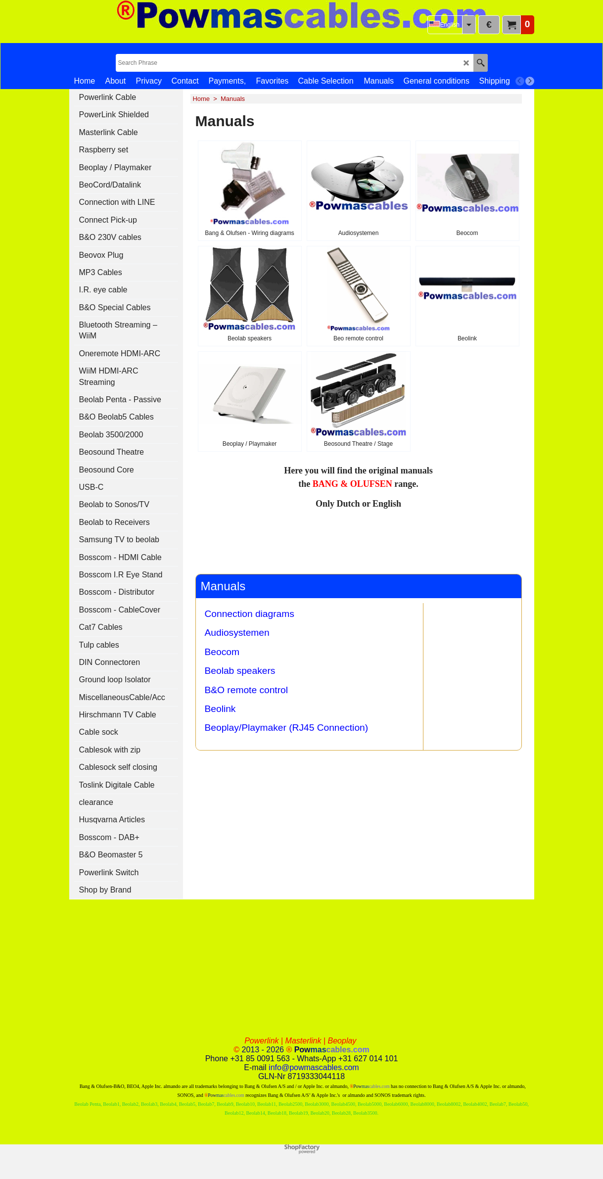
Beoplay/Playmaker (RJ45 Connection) (287, 727)
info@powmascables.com (314, 1067)
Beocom (222, 652)
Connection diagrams (249, 614)
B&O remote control (246, 690)
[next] (529, 81)
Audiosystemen (237, 632)
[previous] (519, 81)
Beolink (220, 709)
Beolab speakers (240, 670)
